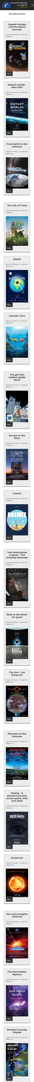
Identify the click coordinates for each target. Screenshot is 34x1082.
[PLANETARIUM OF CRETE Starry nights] (15, 5)
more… (9, 73)
